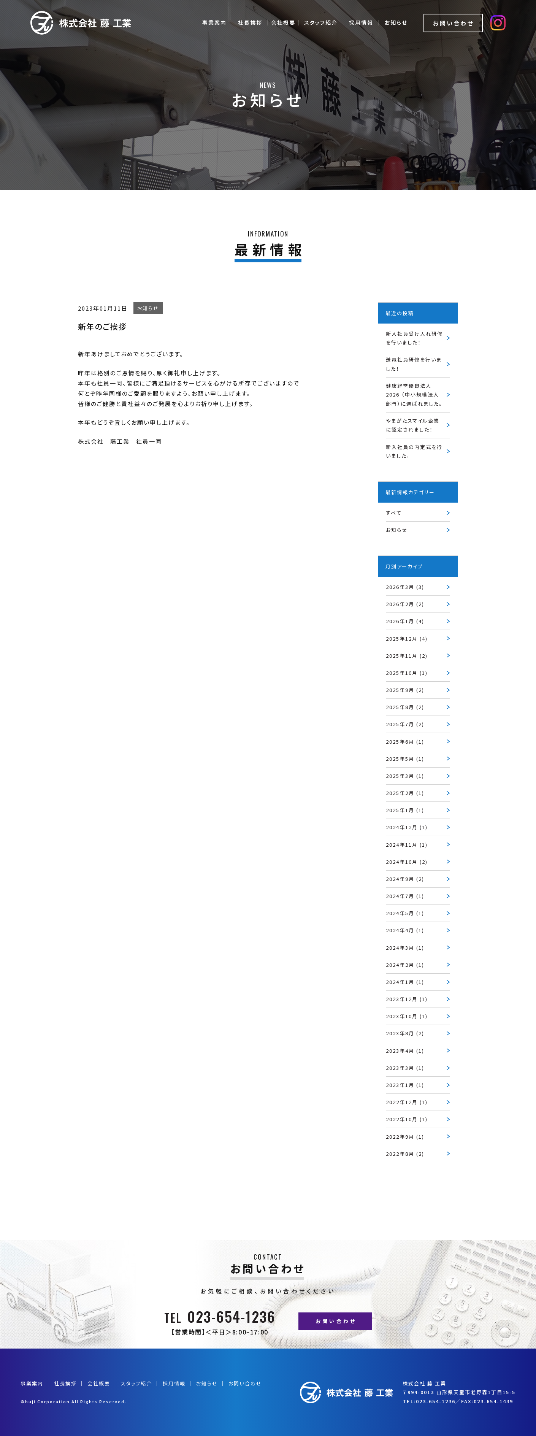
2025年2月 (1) (405, 793)
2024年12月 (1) (407, 827)
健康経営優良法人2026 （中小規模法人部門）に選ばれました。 (414, 394)
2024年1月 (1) (405, 981)
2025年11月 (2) (407, 655)
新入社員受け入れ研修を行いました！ (414, 338)
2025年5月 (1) (405, 758)
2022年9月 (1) (405, 1136)
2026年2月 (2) (405, 604)
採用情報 (361, 22)
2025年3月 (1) (405, 775)
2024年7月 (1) (405, 896)
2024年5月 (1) (405, 913)
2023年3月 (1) (405, 1067)
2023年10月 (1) (407, 1016)
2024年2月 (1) (405, 964)
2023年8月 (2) (405, 1033)
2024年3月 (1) (405, 947)
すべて (394, 512)
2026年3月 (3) (405, 586)
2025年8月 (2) (405, 707)
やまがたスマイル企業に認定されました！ (412, 425)
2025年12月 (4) (407, 638)
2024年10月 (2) (407, 861)
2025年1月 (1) (405, 810)
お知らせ (396, 22)
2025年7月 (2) (405, 724)
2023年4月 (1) (405, 1050)
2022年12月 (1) (407, 1102)
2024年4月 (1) (405, 930)
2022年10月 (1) (407, 1119)
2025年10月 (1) (407, 672)
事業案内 (214, 22)
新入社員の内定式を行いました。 (414, 451)
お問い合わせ (453, 23)
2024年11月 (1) (407, 844)
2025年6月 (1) (405, 741)
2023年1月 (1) (405, 1085)
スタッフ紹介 (321, 22)
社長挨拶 (250, 22)
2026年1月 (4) (405, 621)
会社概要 (98, 1383)
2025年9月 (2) (405, 689)
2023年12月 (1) (407, 999)
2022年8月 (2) (405, 1153)
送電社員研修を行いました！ (414, 364)
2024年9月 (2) (405, 878)
